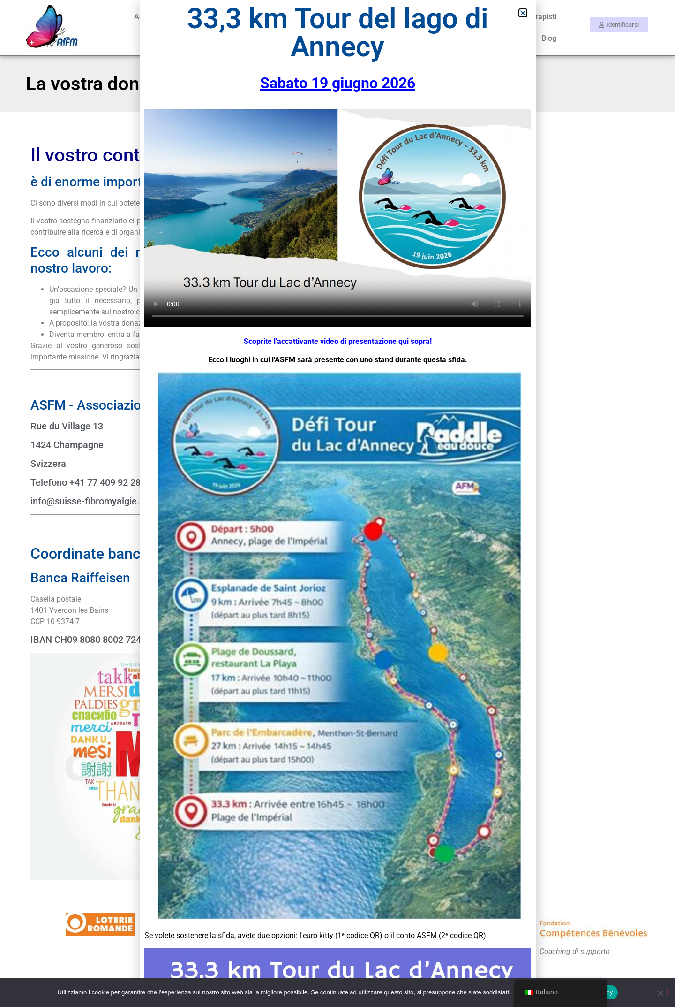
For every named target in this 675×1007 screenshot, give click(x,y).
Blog (548, 38)
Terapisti (541, 16)
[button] (522, 12)
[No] (660, 992)
